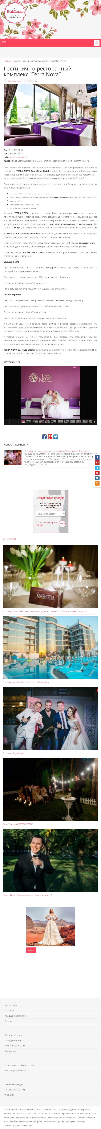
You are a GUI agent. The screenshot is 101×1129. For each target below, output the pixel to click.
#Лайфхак (9, 1094)
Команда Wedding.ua (14, 1040)
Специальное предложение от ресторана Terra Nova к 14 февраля (56, 451)
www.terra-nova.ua (18, 157)
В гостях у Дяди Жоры (13, 753)
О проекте (9, 1010)
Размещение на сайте (15, 1015)
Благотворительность (15, 1070)
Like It (31, 950)
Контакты (8, 1021)
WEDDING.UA (10, 1005)
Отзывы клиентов (13, 1035)
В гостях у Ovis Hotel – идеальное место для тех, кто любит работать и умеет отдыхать (45, 611)
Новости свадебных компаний (19, 1065)
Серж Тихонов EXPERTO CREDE (18, 824)
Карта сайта (10, 1051)
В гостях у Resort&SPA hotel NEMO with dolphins (26, 682)
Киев (30, 81)
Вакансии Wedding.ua (14, 1045)
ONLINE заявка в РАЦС (15, 1089)
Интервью (9, 539)
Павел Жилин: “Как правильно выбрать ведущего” (27, 895)
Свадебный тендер (13, 1084)
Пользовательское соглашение (18, 1125)
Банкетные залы (14, 81)
